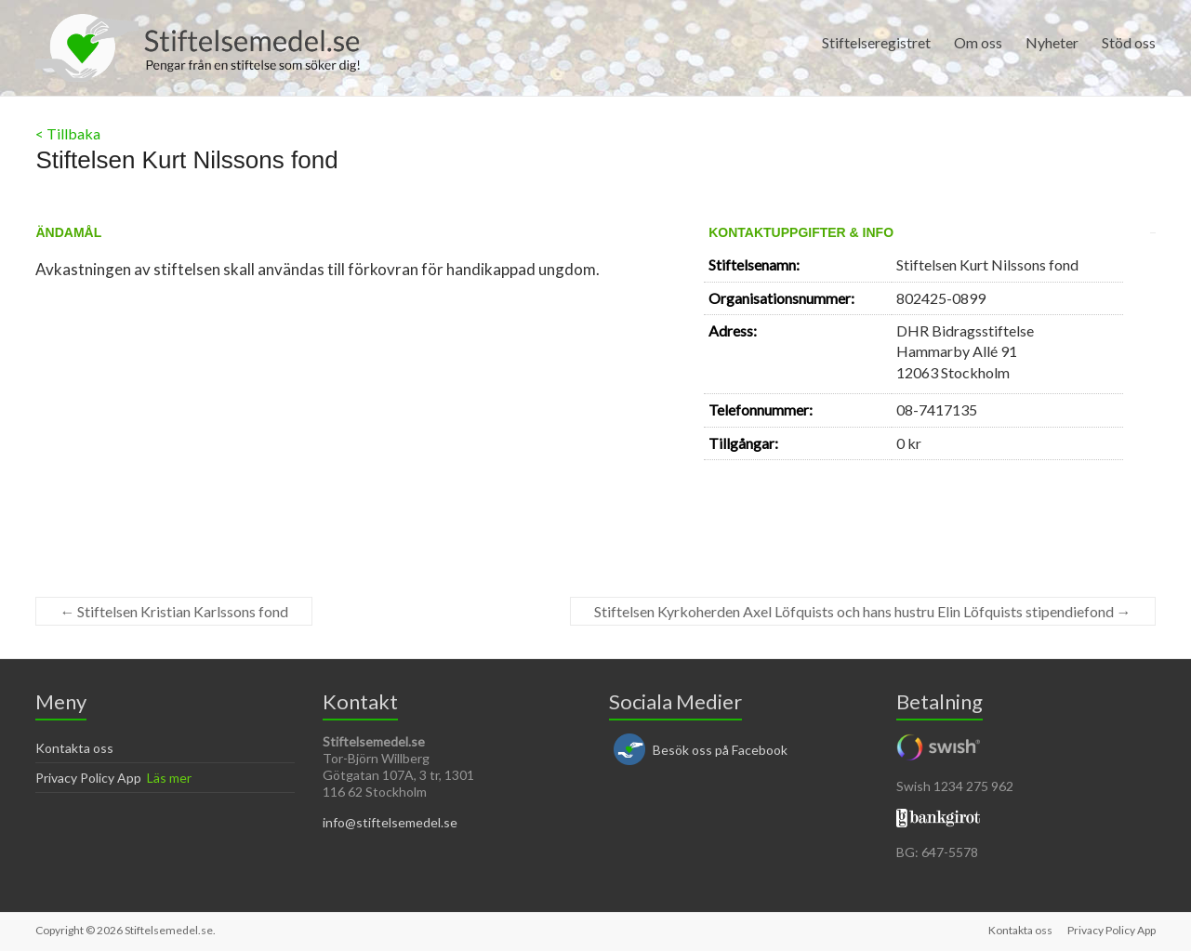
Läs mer (169, 778)
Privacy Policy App (88, 778)
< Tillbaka (67, 133)
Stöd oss (1129, 42)
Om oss (978, 42)
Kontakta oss (74, 748)
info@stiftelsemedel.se (390, 822)
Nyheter (1052, 42)
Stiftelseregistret (876, 42)
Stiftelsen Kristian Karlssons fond (174, 611)
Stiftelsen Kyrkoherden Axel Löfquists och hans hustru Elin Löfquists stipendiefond (862, 611)
